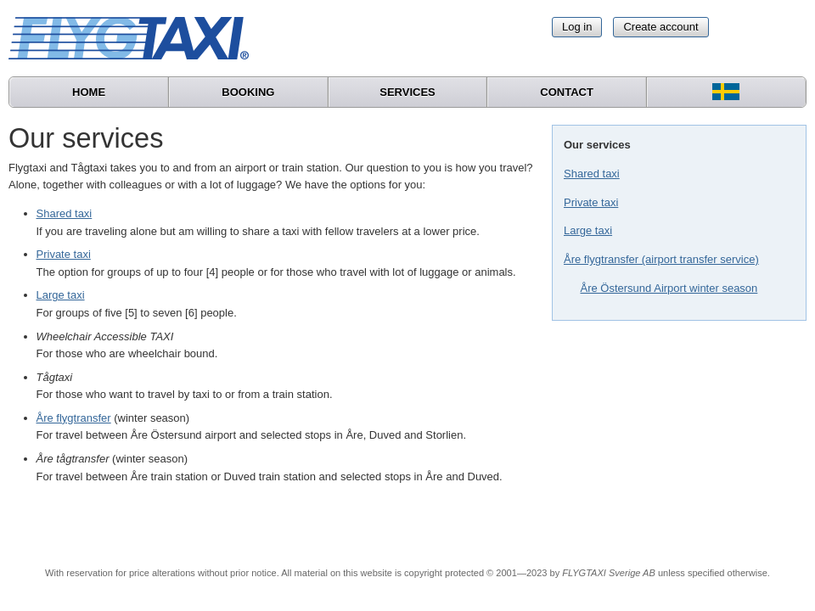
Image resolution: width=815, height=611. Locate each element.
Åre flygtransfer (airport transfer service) (661, 259)
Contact (566, 92)
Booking (248, 92)
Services (407, 92)
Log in (577, 26)
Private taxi (591, 202)
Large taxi (588, 230)
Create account (660, 26)
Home (88, 92)
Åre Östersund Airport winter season (669, 288)
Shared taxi (592, 173)
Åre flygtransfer (74, 418)
